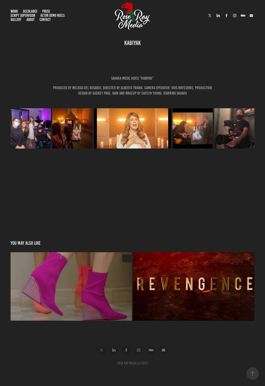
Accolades (30, 11)
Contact (45, 19)
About (30, 19)
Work (14, 11)
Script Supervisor (23, 15)
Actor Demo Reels (52, 15)
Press (46, 11)
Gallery (16, 19)
